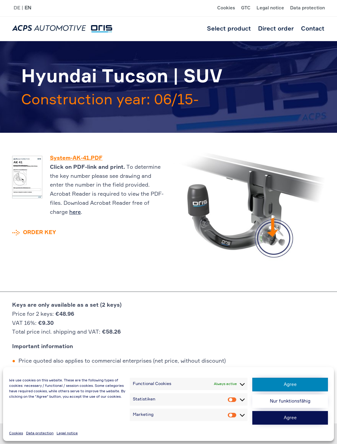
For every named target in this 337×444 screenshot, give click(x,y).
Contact (312, 29)
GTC (245, 8)
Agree (290, 384)
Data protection (40, 433)
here (75, 212)
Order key (39, 232)
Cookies (16, 433)
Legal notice (67, 433)
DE (17, 8)
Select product (229, 29)
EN (28, 8)
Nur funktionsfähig (290, 401)
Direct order (276, 29)
